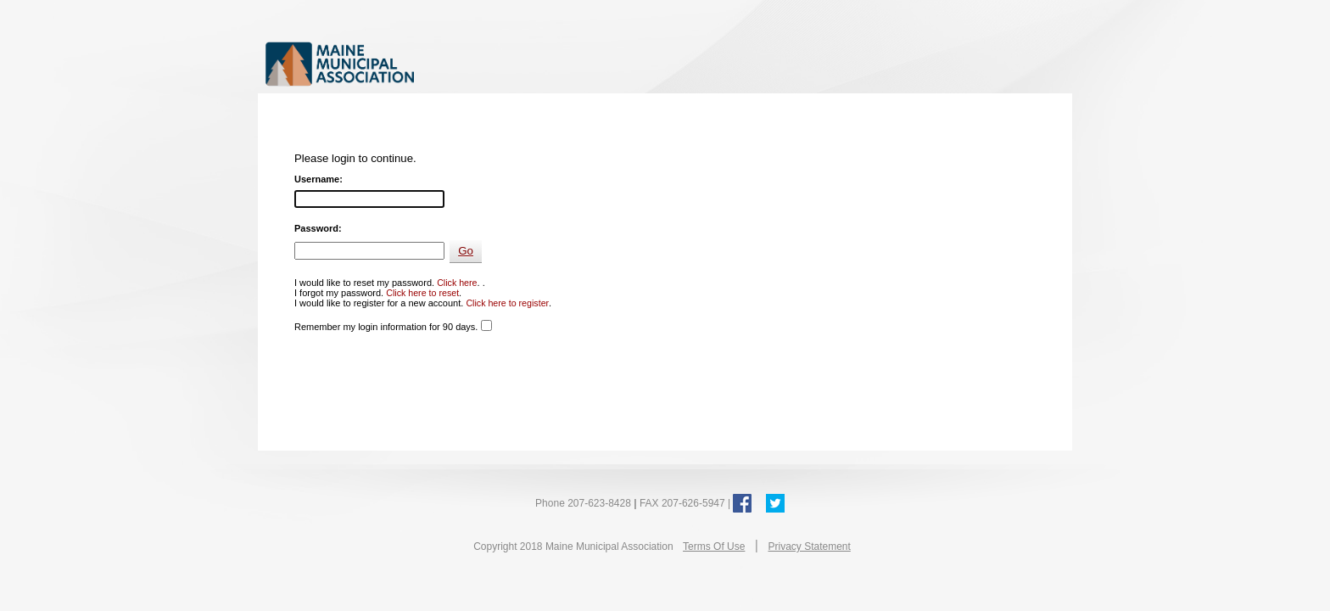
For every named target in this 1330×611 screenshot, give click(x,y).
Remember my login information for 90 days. (386, 327)
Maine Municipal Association (439, 63)
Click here (457, 282)
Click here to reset (422, 293)
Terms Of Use (714, 546)
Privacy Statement (809, 546)
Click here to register (507, 303)
